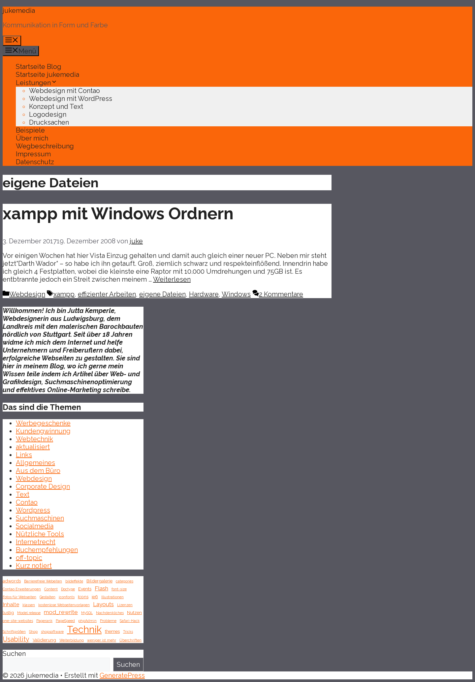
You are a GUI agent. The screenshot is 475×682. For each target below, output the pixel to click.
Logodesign (47, 114)
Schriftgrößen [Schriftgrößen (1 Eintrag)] (14, 632)
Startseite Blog (38, 67)
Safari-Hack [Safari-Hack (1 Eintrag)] (130, 621)
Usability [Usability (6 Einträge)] (16, 639)
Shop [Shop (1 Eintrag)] (33, 632)
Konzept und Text (56, 106)
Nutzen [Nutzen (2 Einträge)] (134, 612)
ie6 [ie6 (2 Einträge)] (95, 596)
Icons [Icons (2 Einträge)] (83, 596)
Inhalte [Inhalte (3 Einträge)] (11, 604)
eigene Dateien (162, 294)
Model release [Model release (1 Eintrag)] (29, 613)
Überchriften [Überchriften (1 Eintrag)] (130, 640)
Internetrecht (35, 542)
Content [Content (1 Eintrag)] (51, 589)
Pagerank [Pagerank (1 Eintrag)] (44, 621)
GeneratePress (122, 675)
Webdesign (27, 294)
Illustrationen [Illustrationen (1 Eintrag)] (112, 597)
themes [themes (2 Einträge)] (112, 631)
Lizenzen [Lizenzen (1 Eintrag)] (125, 605)
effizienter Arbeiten (107, 294)
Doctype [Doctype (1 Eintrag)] (68, 589)
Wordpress (33, 510)
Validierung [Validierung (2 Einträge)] (44, 639)
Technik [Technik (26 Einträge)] (84, 629)
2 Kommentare (281, 294)
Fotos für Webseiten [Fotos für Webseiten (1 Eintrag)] (19, 597)
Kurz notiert (34, 566)
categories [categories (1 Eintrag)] (124, 581)
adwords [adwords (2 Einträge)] (12, 580)
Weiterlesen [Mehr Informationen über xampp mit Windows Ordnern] (172, 279)
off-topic (29, 558)
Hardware (204, 294)
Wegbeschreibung (45, 146)
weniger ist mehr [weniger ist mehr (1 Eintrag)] (101, 640)
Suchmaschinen (40, 518)
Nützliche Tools (40, 534)
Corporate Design (43, 486)
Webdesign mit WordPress (70, 99)
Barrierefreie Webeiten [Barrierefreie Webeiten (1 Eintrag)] (43, 581)
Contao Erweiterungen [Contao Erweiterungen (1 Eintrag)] (22, 589)
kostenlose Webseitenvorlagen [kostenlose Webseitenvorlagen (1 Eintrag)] (64, 605)
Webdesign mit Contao (64, 91)
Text (22, 494)
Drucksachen (49, 122)
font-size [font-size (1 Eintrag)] (119, 589)
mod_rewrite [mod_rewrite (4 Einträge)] (61, 612)
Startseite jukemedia (47, 74)
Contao (27, 502)
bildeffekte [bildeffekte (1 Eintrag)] (74, 581)
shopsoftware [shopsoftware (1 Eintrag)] (52, 632)
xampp (64, 294)
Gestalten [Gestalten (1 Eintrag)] (47, 597)
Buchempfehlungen (47, 550)
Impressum (33, 154)
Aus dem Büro (38, 471)
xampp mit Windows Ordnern (118, 213)
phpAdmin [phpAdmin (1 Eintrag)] (87, 621)
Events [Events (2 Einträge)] (84, 588)
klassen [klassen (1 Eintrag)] (28, 605)
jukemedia (19, 11)
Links (24, 455)
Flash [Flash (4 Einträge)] (101, 588)
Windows (236, 294)
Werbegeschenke (43, 423)
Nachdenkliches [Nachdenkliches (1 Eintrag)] (110, 613)
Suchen (14, 654)
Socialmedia (34, 526)
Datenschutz (35, 162)
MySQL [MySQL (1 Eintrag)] (87, 613)
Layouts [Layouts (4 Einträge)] (103, 604)
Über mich (32, 138)
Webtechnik (34, 439)
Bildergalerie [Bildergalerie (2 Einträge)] (99, 580)
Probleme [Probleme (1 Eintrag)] (108, 621)
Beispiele (30, 130)
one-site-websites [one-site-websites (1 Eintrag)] (18, 621)
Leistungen (36, 83)
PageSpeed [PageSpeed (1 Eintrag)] (65, 621)
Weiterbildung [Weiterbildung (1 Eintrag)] (71, 640)
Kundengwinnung (43, 431)
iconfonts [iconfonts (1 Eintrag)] (67, 597)
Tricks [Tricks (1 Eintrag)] (128, 632)
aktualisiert (33, 447)
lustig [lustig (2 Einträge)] (8, 612)
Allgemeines (35, 463)
